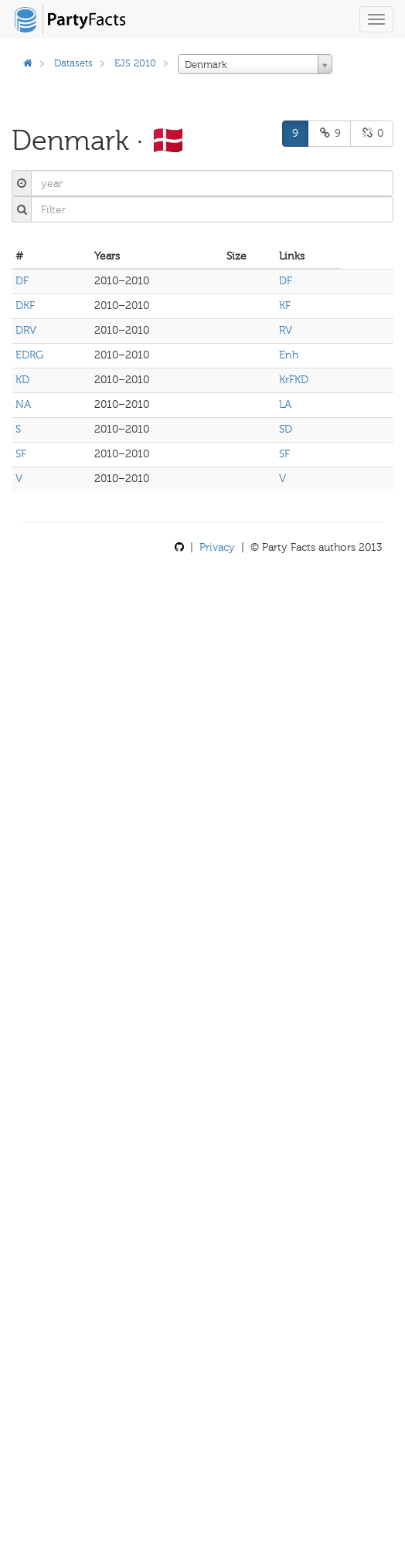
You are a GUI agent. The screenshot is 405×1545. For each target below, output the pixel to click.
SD (285, 429)
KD (22, 379)
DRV (25, 330)
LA (285, 404)
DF (22, 280)
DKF (25, 305)
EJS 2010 (135, 63)
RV (285, 330)
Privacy (217, 547)
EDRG (29, 355)
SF (20, 453)
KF (285, 305)
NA (23, 404)
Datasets (73, 63)
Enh (288, 355)
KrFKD (293, 379)
